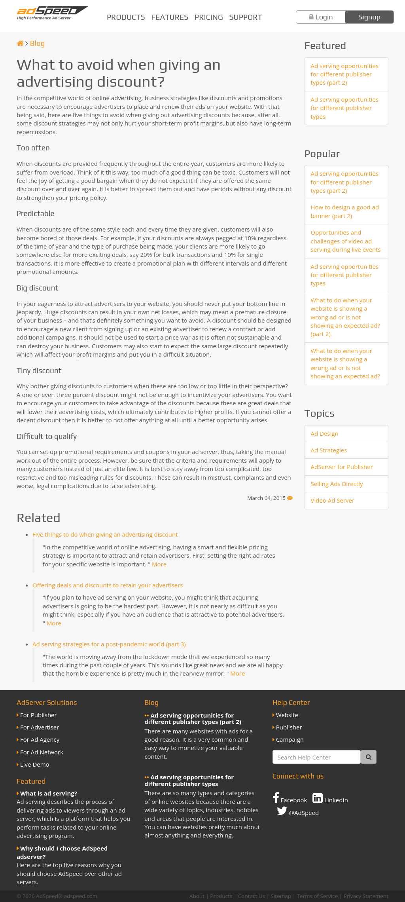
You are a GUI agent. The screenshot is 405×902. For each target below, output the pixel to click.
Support (245, 17)
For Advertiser (39, 727)
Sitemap (281, 896)
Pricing (209, 17)
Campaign (290, 739)
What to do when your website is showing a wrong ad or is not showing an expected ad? (345, 363)
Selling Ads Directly (337, 484)
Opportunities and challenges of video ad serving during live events (346, 240)
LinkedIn (330, 798)
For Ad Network (41, 752)
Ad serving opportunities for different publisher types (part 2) (345, 74)
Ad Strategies (329, 450)
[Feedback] (290, 497)
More (159, 564)
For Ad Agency (39, 739)
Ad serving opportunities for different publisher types (345, 107)
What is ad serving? (48, 793)
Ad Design (325, 433)
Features (169, 17)
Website (287, 715)
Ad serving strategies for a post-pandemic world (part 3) (109, 644)
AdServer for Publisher (342, 467)
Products (126, 17)
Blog (37, 43)
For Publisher (38, 715)
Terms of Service (317, 896)
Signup (369, 17)
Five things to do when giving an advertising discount (105, 534)
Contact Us (251, 896)
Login (324, 17)
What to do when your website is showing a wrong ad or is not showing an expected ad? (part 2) (345, 317)
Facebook (290, 798)
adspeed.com (81, 896)
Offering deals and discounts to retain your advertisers (107, 585)
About (196, 896)
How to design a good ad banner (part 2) (345, 211)
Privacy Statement (366, 896)
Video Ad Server (333, 500)
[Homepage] (20, 43)
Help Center (291, 702)
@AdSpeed (297, 811)
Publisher (289, 727)
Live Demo (34, 764)
